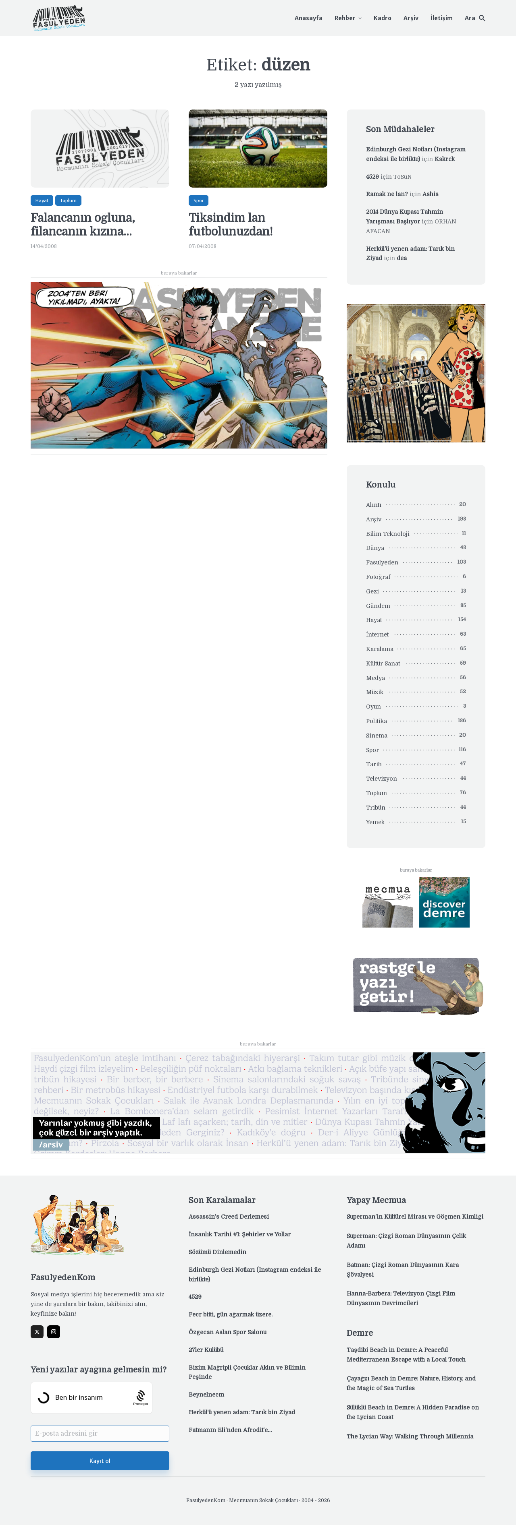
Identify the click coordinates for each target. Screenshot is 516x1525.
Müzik (374, 692)
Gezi (372, 591)
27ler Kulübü (206, 1350)
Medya (375, 678)
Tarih (374, 764)
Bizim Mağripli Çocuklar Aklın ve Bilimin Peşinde (247, 1372)
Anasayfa (308, 18)
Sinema (376, 735)
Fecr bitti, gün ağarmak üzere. (231, 1314)
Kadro (382, 18)
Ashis (430, 194)
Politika (376, 721)
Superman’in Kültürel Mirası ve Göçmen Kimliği (415, 1216)
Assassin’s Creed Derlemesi (229, 1216)
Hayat (41, 200)
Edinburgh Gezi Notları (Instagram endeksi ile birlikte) (255, 1275)
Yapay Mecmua (376, 1200)
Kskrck (445, 159)
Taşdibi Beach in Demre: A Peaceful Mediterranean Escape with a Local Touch (406, 1355)
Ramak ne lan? (387, 194)
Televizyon (381, 778)
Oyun (373, 706)
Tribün (375, 807)
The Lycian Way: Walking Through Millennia (410, 1436)
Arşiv (411, 18)
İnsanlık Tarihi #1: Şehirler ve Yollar (240, 1234)
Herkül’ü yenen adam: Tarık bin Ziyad (242, 1412)
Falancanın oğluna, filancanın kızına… (83, 225)
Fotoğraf (378, 577)
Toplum (68, 200)
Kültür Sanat (383, 663)
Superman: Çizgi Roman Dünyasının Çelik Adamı (406, 1241)
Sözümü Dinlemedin (217, 1252)
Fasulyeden (382, 562)
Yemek (375, 822)
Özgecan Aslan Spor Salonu (227, 1332)
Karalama (379, 649)
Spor (199, 200)
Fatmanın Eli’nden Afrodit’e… (230, 1430)
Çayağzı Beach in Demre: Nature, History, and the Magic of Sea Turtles (411, 1383)
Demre (360, 1333)
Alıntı (373, 505)
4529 (372, 177)
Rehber (345, 18)
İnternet (377, 634)
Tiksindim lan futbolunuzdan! (231, 225)
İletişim (442, 18)
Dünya (375, 548)
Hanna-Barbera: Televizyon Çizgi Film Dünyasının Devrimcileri (401, 1298)
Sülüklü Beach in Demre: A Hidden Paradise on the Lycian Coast (413, 1412)
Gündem (378, 606)
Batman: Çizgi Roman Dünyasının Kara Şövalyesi (403, 1270)
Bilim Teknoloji (388, 534)
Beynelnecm (206, 1394)
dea (402, 258)
